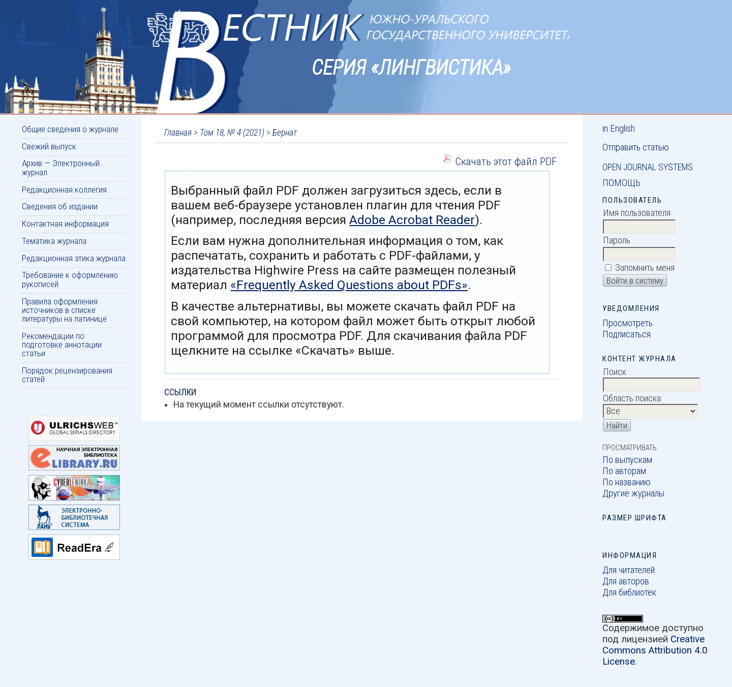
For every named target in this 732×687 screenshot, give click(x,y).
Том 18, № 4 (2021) (232, 133)
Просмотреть (627, 323)
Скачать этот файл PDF (506, 161)
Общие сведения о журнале (70, 129)
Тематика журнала (54, 241)
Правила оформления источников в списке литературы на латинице (64, 310)
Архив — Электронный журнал (61, 167)
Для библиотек (629, 592)
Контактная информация (65, 223)
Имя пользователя (636, 212)
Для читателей (628, 570)
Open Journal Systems (647, 167)
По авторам (624, 471)
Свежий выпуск (49, 146)
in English (618, 128)
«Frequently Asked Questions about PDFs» (349, 284)
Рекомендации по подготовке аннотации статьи (62, 345)
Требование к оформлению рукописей (70, 279)
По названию (626, 482)
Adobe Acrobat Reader (412, 219)
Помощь (621, 183)
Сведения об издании (60, 206)
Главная (178, 133)
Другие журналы (633, 493)
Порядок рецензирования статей (67, 374)
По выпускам (627, 459)
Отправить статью (635, 147)
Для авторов (625, 581)
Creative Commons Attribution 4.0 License (655, 650)
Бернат (284, 133)
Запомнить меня (645, 267)
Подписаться (626, 334)
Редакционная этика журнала (74, 258)
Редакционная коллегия (64, 189)
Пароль (616, 240)
